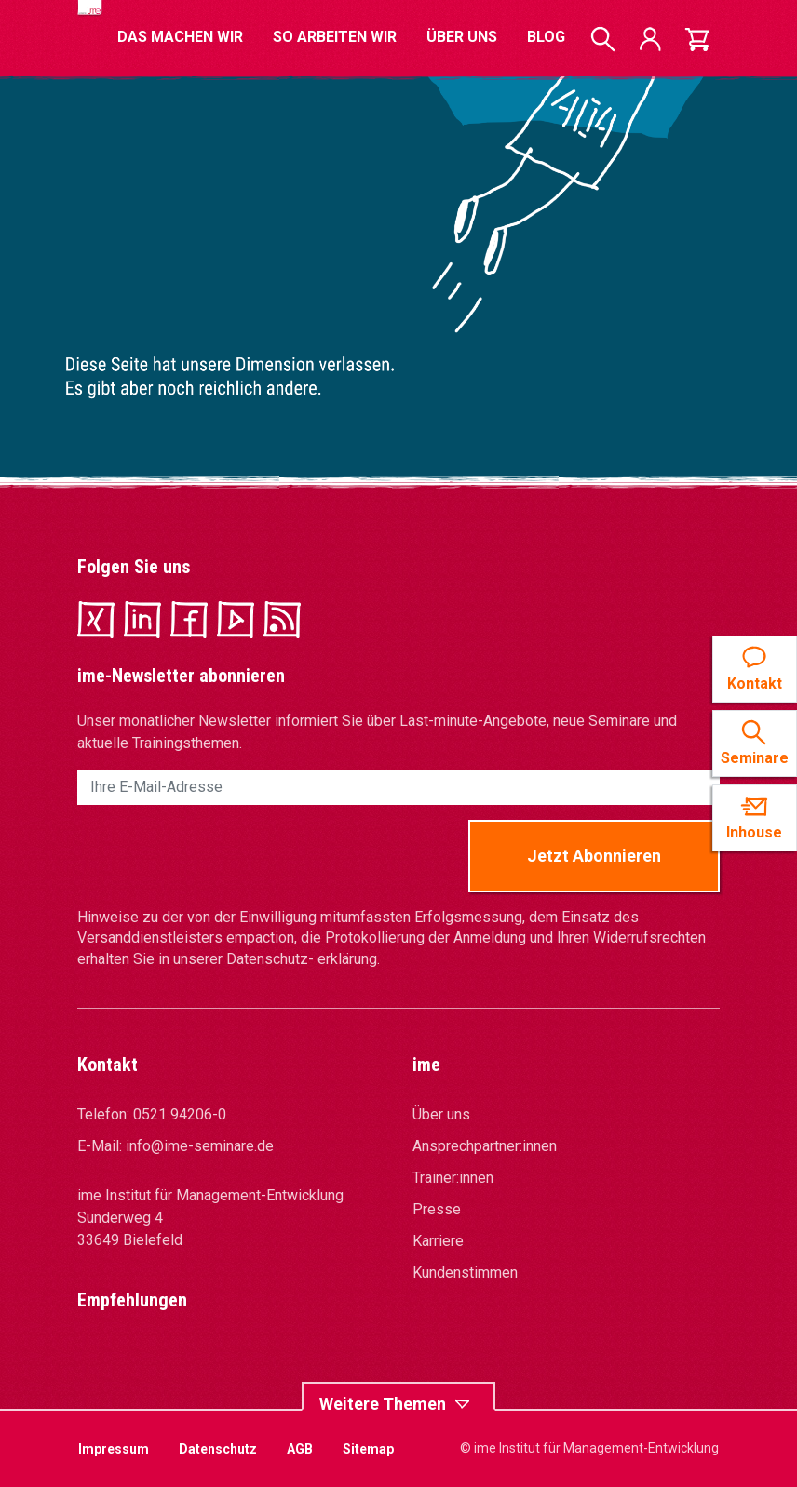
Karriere (438, 1241)
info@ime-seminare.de (200, 1146)
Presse (436, 1209)
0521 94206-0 (179, 1114)
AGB (300, 1448)
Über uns (441, 1114)
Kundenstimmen (465, 1272)
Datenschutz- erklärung (301, 959)
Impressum (113, 1448)
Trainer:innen (452, 1177)
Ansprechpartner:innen (484, 1146)
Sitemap (368, 1448)
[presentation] (218, 856)
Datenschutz (218, 1448)
